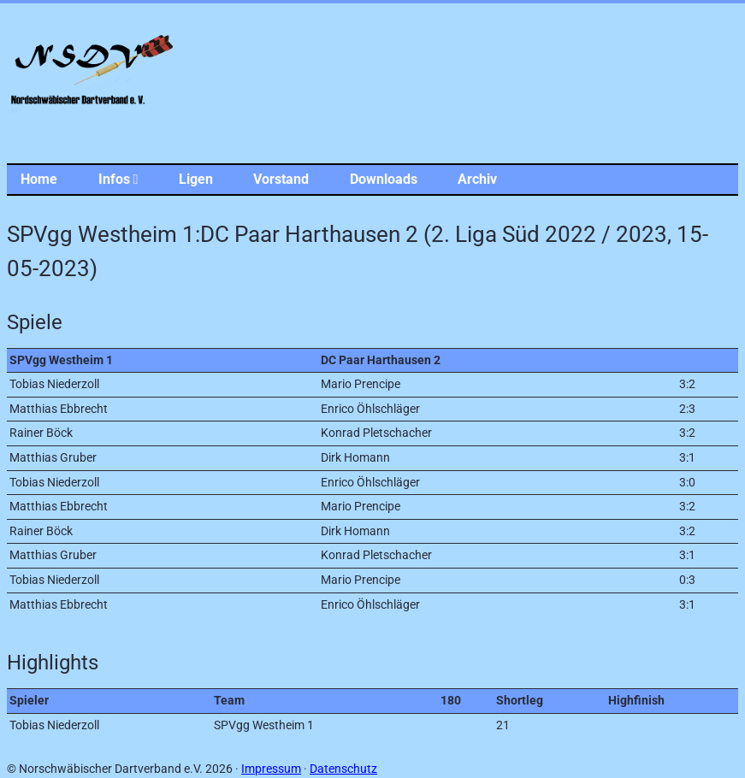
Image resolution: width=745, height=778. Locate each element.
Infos (118, 179)
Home (39, 179)
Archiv (477, 179)
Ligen (196, 179)
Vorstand (281, 179)
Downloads (383, 179)
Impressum (271, 769)
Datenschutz (343, 769)
